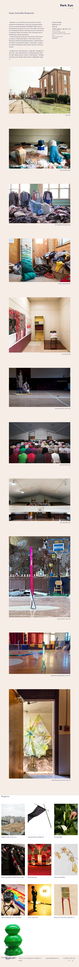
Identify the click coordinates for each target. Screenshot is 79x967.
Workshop (11, 952)
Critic (9, 955)
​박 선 (71, 8)
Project (10, 949)
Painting (11, 945)
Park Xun (66, 5)
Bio (8, 958)
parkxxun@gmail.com (52, 958)
